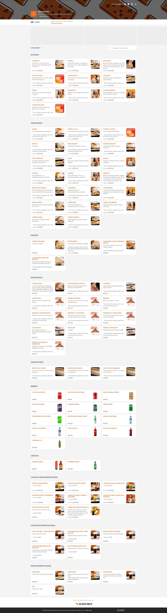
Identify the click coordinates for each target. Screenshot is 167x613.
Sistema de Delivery (78, 600)
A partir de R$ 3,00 (68, 21)
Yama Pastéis (43, 11)
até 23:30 (46, 16)
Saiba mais (89, 610)
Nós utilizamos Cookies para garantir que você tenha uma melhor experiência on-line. (67, 610)
